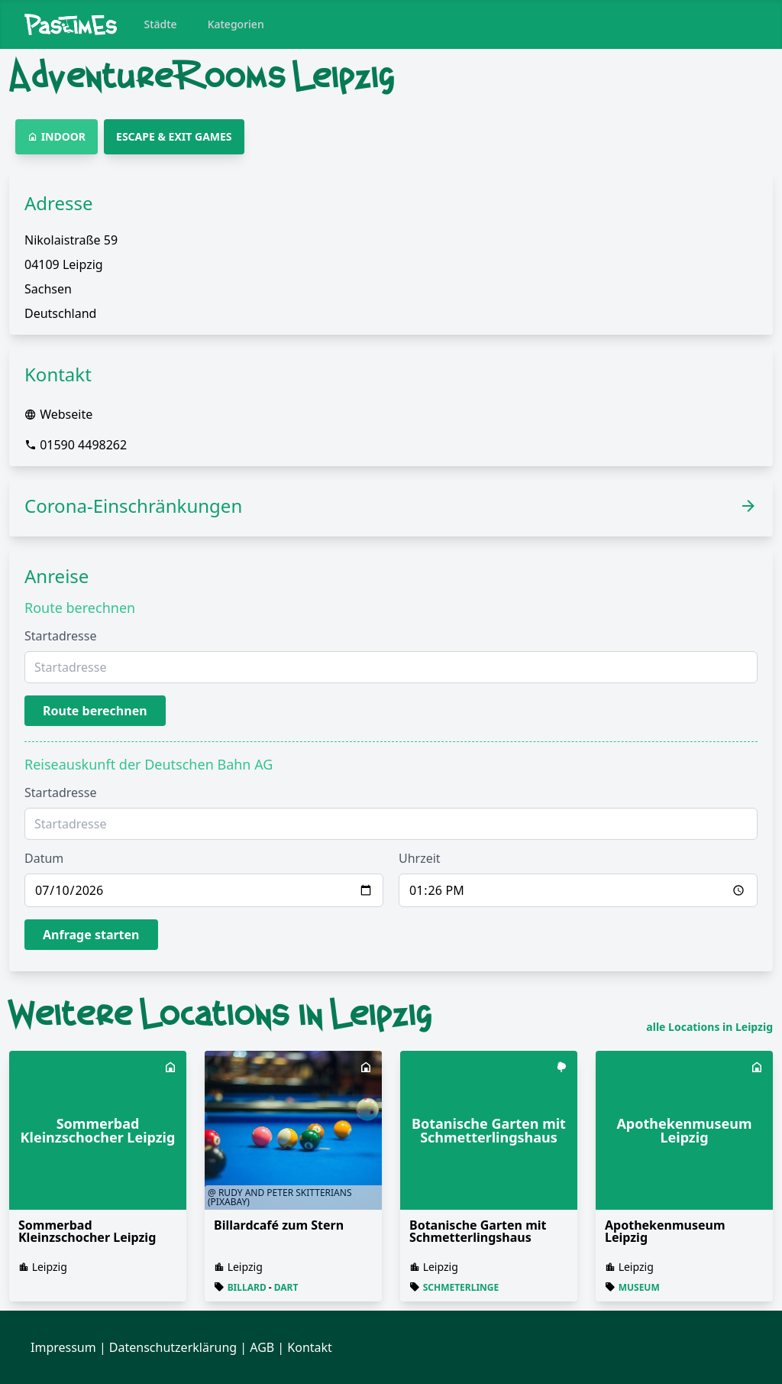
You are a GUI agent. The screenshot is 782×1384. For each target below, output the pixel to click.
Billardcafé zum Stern (279, 1225)
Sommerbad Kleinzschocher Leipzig (87, 1231)
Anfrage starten (91, 934)
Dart (286, 1287)
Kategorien (236, 24)
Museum (639, 1287)
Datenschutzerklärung (173, 1347)
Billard (247, 1287)
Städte (160, 24)
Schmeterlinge (461, 1287)
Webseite (66, 414)
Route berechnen (95, 710)
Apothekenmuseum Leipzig (665, 1231)
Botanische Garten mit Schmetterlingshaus (477, 1231)
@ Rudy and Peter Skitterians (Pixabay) (279, 1197)
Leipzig (49, 1266)
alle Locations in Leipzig (709, 1027)
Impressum (63, 1347)
